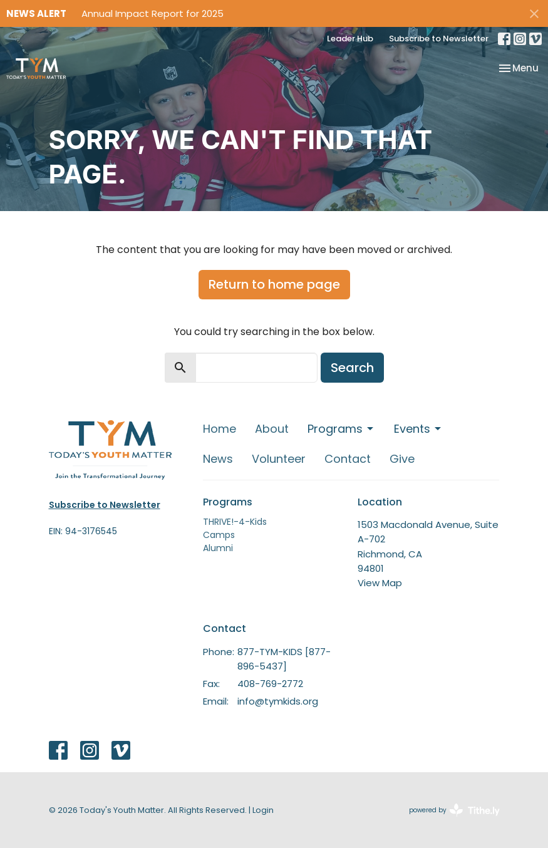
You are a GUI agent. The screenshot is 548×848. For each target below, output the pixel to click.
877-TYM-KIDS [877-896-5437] (284, 659)
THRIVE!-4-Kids (235, 521)
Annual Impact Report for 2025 (152, 13)
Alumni (218, 548)
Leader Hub (350, 38)
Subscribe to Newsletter (439, 38)
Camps (219, 535)
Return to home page (274, 284)
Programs (341, 429)
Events (418, 429)
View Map (380, 582)
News (218, 459)
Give (402, 459)
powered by (454, 810)
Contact (347, 459)
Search (352, 367)
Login (263, 810)
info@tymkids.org (277, 701)
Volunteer (279, 459)
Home (219, 429)
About (272, 429)
